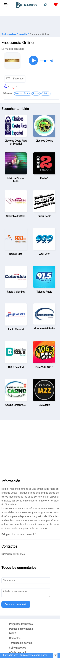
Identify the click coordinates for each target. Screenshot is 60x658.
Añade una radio (18, 652)
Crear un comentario (16, 604)
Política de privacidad (21, 628)
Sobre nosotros (17, 647)
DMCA (12, 633)
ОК (55, 655)
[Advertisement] (30, 23)
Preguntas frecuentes (21, 624)
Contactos (14, 638)
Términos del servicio (20, 642)
